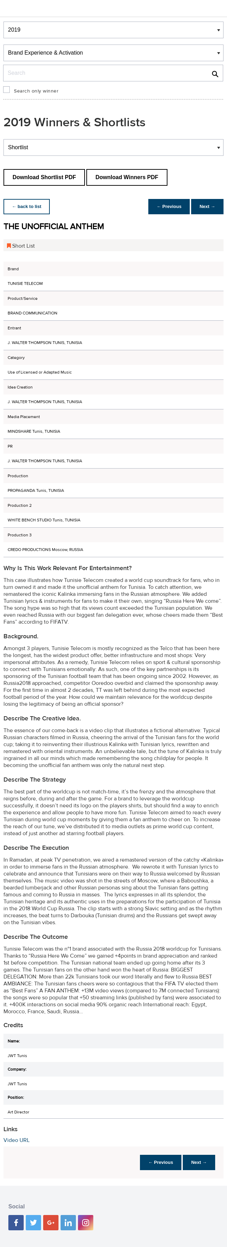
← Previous (169, 206)
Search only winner (36, 91)
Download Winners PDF (126, 177)
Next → (207, 206)
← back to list (26, 206)
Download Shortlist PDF (44, 177)
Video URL (16, 1140)
